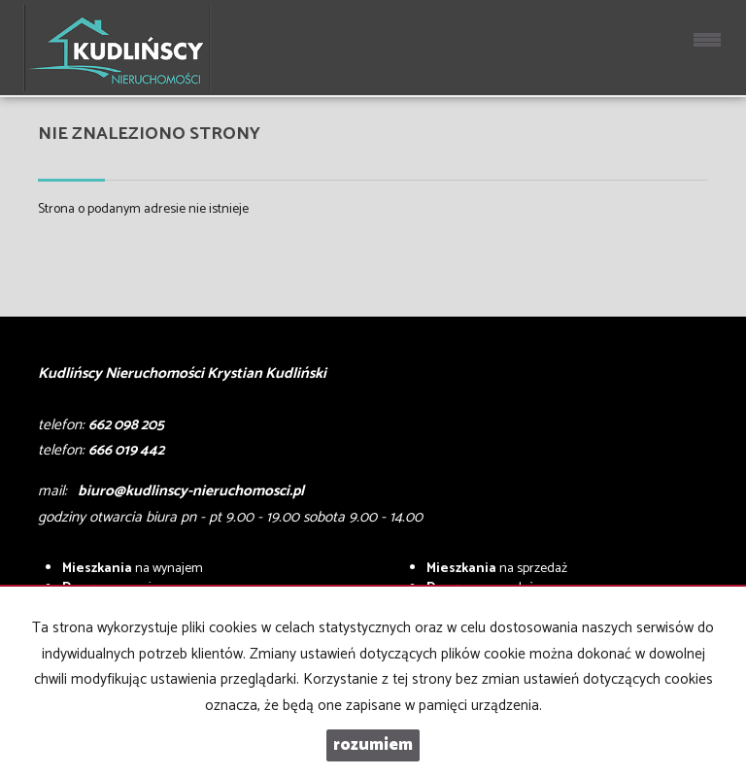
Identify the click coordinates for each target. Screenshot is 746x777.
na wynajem (132, 568)
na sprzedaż (496, 568)
